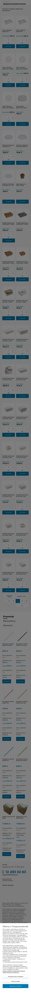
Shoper (17, 941)
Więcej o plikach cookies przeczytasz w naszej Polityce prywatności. (14, 971)
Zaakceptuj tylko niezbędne (15, 976)
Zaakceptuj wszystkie (15, 986)
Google (13, 941)
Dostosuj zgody (15, 981)
